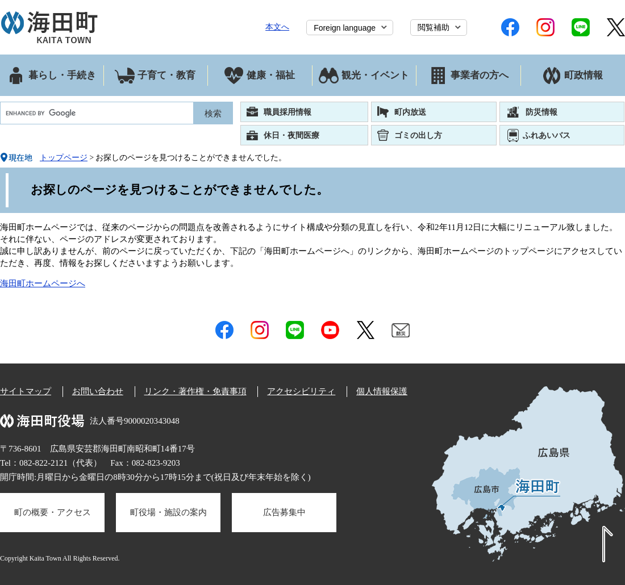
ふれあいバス (546, 135)
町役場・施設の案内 (168, 512)
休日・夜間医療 (291, 135)
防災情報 (541, 111)
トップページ (64, 157)
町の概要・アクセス (52, 512)
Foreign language (345, 27)
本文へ (277, 26)
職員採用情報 (287, 111)
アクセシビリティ (301, 391)
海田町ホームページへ (42, 283)
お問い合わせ (97, 391)
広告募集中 (284, 512)
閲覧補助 (433, 27)
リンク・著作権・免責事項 (195, 391)
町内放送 (410, 111)
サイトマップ (25, 391)
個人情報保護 (381, 391)
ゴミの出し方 (418, 135)
